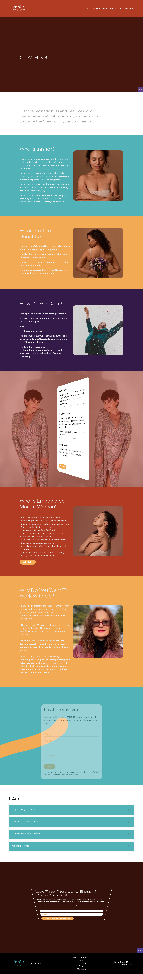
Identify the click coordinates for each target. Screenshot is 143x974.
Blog (111, 8)
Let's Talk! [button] (28, 562)
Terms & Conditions (123, 962)
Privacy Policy (125, 965)
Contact (119, 8)
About (104, 8)
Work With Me (93, 8)
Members (129, 8)
